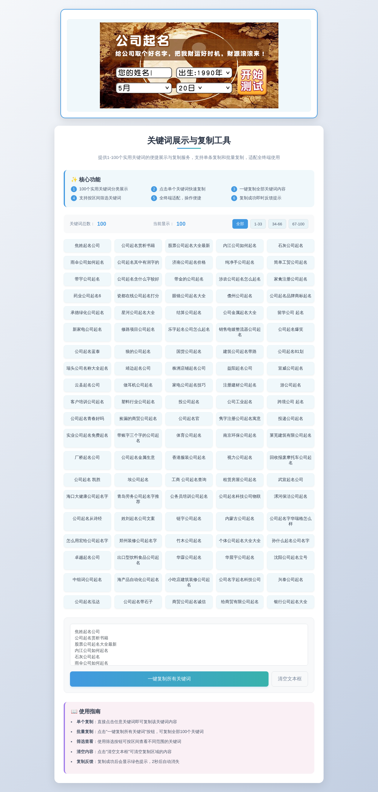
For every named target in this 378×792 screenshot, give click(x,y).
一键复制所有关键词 (169, 678)
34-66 (277, 224)
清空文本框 (290, 678)
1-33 (258, 224)
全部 (240, 223)
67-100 (298, 224)
